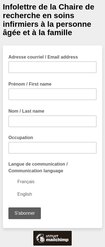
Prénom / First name (31, 84)
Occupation (20, 137)
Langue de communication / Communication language (38, 167)
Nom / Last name (28, 111)
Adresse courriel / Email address (44, 57)
